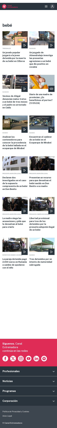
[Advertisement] (28, 310)
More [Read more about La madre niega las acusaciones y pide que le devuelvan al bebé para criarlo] (15, 213)
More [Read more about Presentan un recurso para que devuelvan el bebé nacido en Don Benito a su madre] (42, 172)
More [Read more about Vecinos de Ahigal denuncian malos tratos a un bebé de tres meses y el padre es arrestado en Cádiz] (15, 92)
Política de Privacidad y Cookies (15, 412)
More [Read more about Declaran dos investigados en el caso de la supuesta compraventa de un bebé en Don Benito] (15, 173)
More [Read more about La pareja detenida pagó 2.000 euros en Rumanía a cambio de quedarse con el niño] (15, 253)
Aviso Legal (7, 416)
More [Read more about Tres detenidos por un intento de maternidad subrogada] (42, 252)
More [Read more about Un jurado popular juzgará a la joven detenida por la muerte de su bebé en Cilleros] (15, 47)
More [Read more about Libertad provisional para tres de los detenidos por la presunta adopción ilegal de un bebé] (42, 214)
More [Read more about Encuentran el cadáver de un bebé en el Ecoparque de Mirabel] (42, 130)
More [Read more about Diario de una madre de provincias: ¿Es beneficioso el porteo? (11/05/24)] (42, 90)
